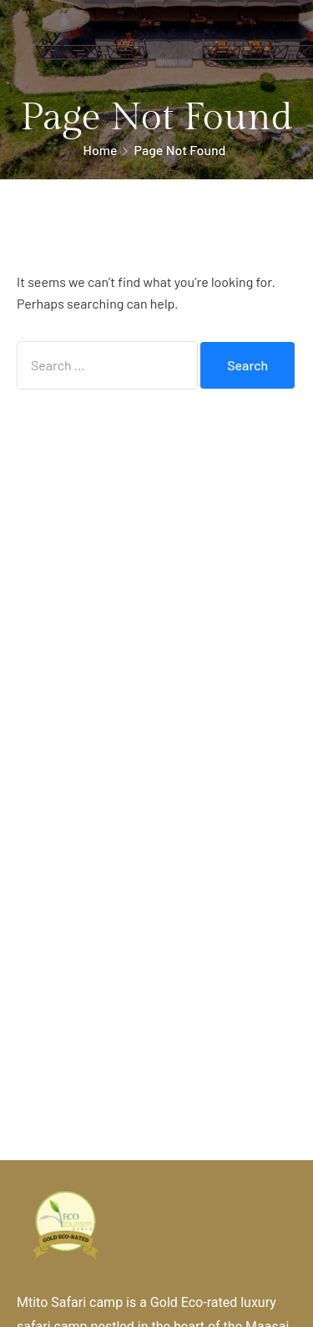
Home (100, 150)
